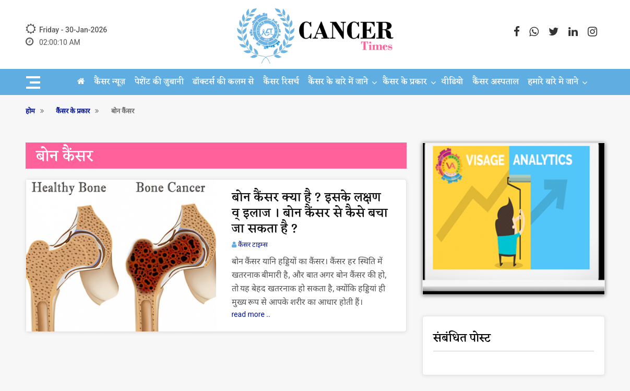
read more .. (251, 314)
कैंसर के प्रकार (405, 82)
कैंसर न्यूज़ (109, 82)
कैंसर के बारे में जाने (338, 82)
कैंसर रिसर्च (281, 82)
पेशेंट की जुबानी (159, 82)
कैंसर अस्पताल (495, 82)
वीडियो (452, 82)
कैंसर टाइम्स (253, 244)
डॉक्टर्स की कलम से (223, 82)
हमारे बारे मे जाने (553, 82)
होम (30, 111)
